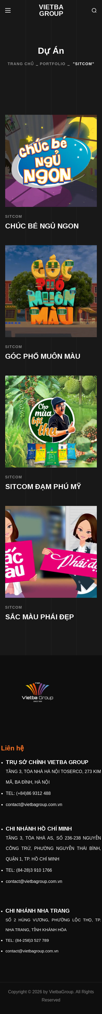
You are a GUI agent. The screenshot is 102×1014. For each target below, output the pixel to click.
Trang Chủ (21, 64)
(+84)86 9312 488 (33, 793)
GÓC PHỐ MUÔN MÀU (42, 356)
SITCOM (13, 216)
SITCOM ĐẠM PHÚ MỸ (43, 486)
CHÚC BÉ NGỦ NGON (42, 226)
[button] (94, 10)
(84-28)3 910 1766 (34, 870)
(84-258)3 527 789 (32, 940)
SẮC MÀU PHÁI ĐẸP (39, 617)
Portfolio (53, 64)
